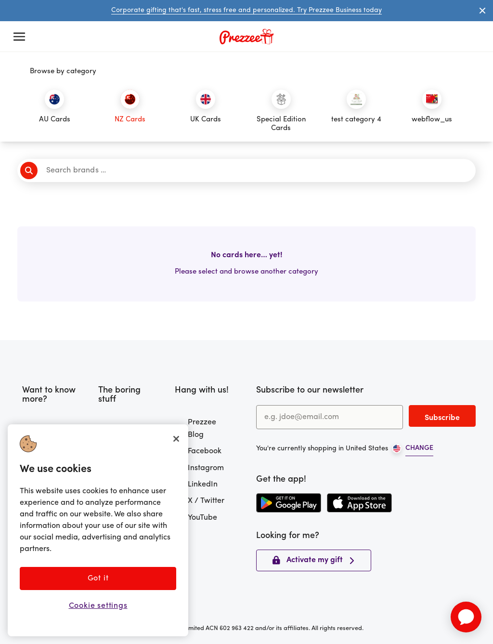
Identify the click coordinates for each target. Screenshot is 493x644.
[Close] (176, 438)
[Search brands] (249, 170)
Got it (98, 578)
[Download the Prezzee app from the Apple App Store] (359, 503)
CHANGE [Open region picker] (419, 448)
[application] (466, 617)
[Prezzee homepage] (246, 36)
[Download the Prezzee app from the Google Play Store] (288, 503)
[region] (98, 530)
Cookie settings (98, 606)
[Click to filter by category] (54, 111)
